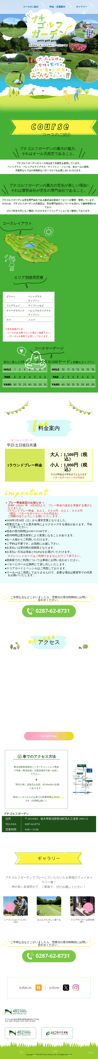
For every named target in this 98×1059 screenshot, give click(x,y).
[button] (9, 907)
